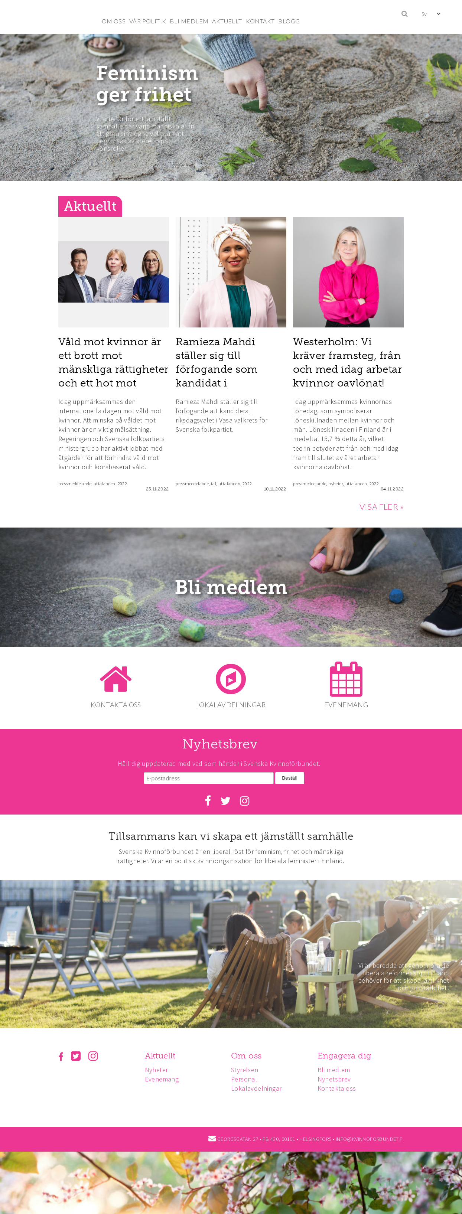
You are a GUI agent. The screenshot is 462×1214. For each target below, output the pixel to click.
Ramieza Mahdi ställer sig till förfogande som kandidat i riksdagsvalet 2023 (223, 369)
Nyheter (157, 1069)
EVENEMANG (348, 705)
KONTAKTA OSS (114, 705)
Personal (246, 1078)
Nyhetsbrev (337, 1078)
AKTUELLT (227, 21)
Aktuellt (161, 1055)
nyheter (335, 483)
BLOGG (289, 21)
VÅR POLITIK (147, 21)
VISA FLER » (381, 507)
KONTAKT (260, 21)
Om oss (248, 1055)
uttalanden (105, 483)
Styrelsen (247, 1069)
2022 (122, 483)
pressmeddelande (74, 483)
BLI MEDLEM (189, 21)
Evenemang (163, 1078)
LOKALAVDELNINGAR (231, 705)
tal (213, 483)
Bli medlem (231, 587)
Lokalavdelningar (258, 1088)
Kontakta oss (340, 1088)
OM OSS (114, 21)
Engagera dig (348, 1055)
